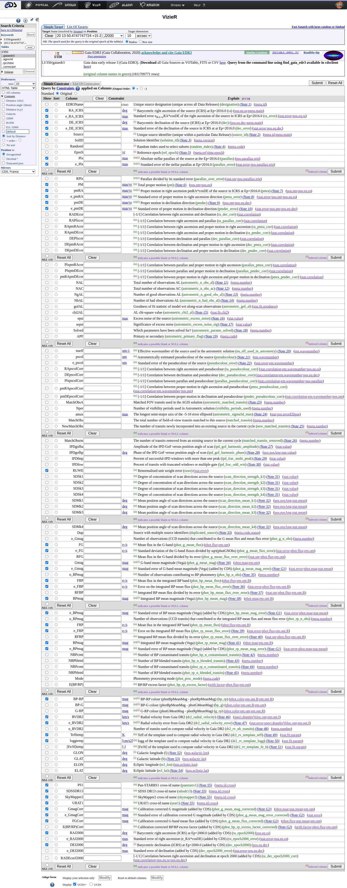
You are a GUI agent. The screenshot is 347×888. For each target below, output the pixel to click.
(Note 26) (290, 440)
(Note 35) (249, 575)
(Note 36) (238, 587)
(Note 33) (225, 533)
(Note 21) (243, 357)
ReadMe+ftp (312, 52)
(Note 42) (248, 655)
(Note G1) (279, 569)
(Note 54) (176, 770)
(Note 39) (237, 631)
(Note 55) (205, 785)
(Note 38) (234, 599)
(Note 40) (256, 637)
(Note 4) (219, 147)
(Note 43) (232, 661)
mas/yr (127, 184)
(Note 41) (234, 643)
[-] (124, 747)
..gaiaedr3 (18, 56)
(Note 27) (266, 446)
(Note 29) (260, 458)
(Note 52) (175, 753)
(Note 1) (245, 104)
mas (125, 116)
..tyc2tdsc (18, 63)
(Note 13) (231, 294)
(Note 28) (253, 452)
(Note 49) (271, 735)
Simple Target (53, 27)
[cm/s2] (127, 741)
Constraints (68, 88)
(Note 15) (201, 312)
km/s (125, 717)
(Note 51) (276, 747)
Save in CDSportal (11, 30)
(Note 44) (247, 667)
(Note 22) (245, 363)
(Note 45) (232, 673)
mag (125, 562)
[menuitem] (10, 5)
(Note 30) (254, 464)
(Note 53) (173, 759)
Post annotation (97, 56)
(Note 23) (255, 402)
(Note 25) (297, 426)
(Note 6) (180, 185)
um (124, 357)
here (223, 62)
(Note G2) (264, 809)
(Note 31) (273, 477)
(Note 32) (264, 501)
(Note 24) (260, 414)
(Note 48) (261, 729)
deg (124, 110)
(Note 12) (222, 288)
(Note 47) (240, 723)
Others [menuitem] (176, 5)
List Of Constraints (86, 83)
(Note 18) (241, 330)
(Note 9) (214, 203)
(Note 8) (248, 197)
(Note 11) (221, 282)
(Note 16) (218, 318)
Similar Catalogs (256, 52)
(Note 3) (185, 140)
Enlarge (8, 71)
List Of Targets (77, 27)
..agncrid (18, 59)
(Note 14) (227, 300)
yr (123, 152)
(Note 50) (273, 741)
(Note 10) (246, 209)
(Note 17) (226, 324)
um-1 (126, 351)
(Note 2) (254, 135)
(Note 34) (224, 563)
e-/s (124, 544)
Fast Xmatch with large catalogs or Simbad (318, 26)
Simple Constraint (56, 83)
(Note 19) (211, 336)
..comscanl (18, 67)
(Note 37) (256, 593)
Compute (9, 96)
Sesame (77, 31)
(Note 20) (284, 351)
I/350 (18, 52)
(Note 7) (277, 191)
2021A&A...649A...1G (285, 52)
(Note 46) (223, 717)
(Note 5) (185, 152)
